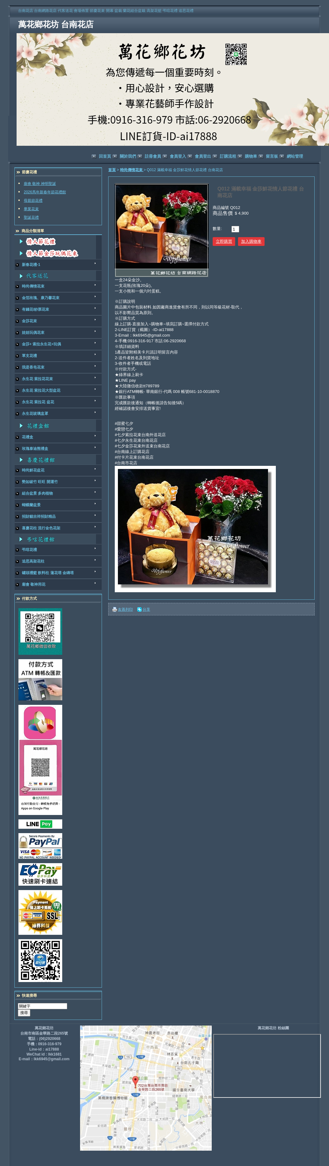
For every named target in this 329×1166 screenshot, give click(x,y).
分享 (146, 609)
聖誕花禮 (31, 217)
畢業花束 (31, 209)
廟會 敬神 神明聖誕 (40, 183)
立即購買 (224, 241)
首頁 (112, 170)
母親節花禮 (33, 200)
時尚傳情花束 (132, 170)
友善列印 (125, 609)
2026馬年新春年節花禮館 (45, 192)
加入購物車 (251, 241)
